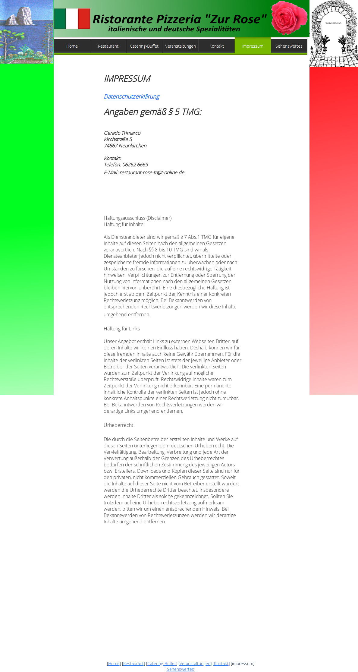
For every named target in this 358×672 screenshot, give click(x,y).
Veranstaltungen (195, 663)
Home (114, 663)
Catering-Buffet (161, 663)
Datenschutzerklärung (131, 96)
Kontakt (221, 663)
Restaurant (133, 663)
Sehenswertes (180, 669)
